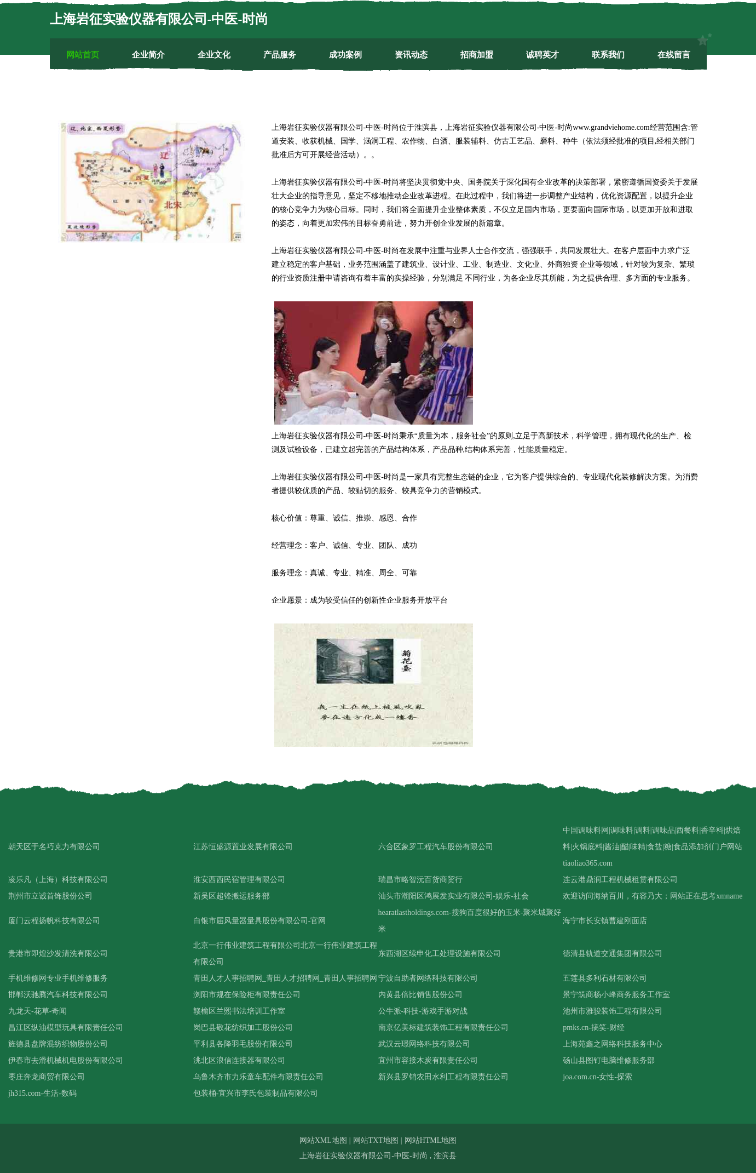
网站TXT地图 (376, 1140)
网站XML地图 (323, 1140)
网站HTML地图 (431, 1140)
